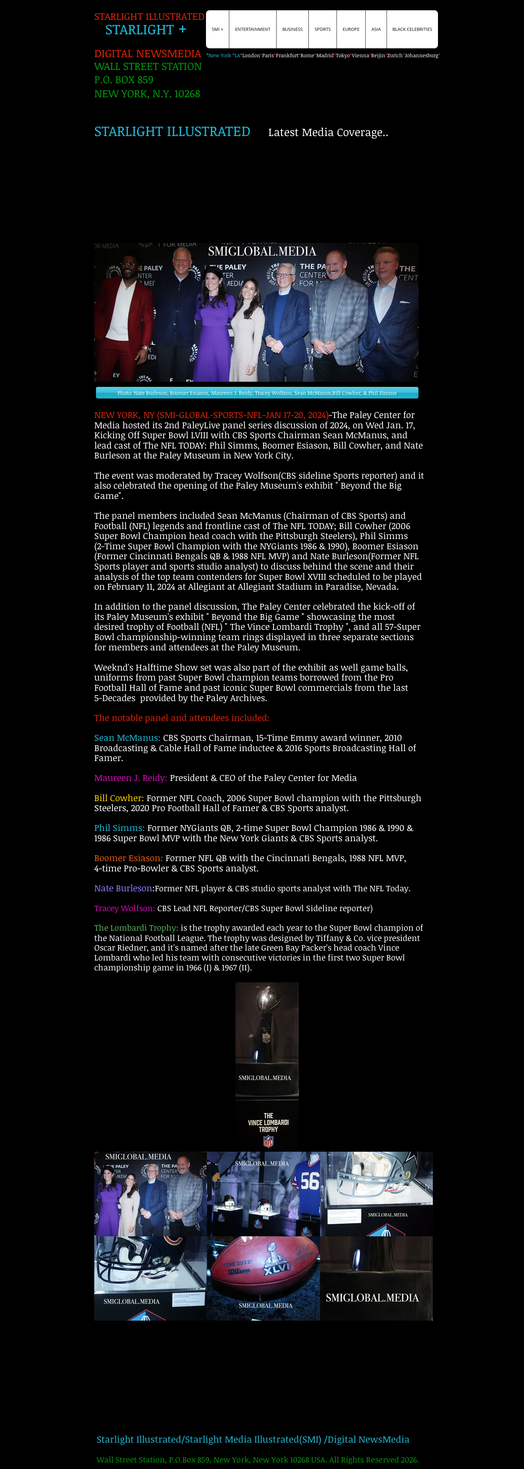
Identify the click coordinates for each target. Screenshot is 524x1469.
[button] (257, 393)
